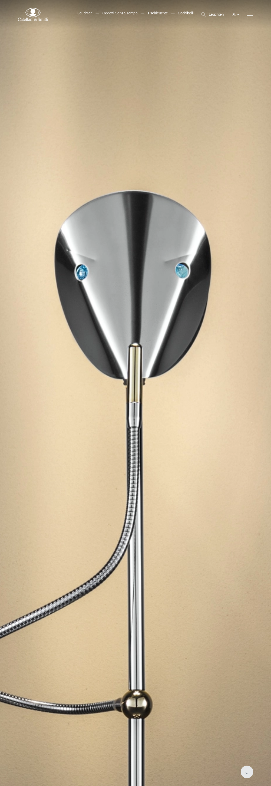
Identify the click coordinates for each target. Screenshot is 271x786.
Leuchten (212, 14)
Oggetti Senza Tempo (119, 13)
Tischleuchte (157, 13)
